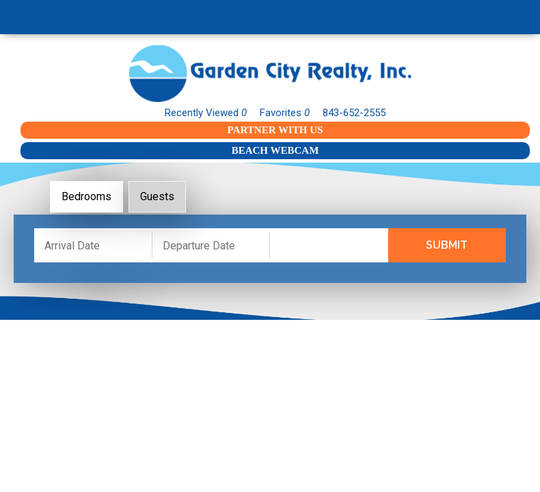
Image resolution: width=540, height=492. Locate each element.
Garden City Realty (270, 73)
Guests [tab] (157, 196)
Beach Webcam (275, 150)
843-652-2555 (354, 113)
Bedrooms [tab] (86, 196)
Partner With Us (275, 129)
